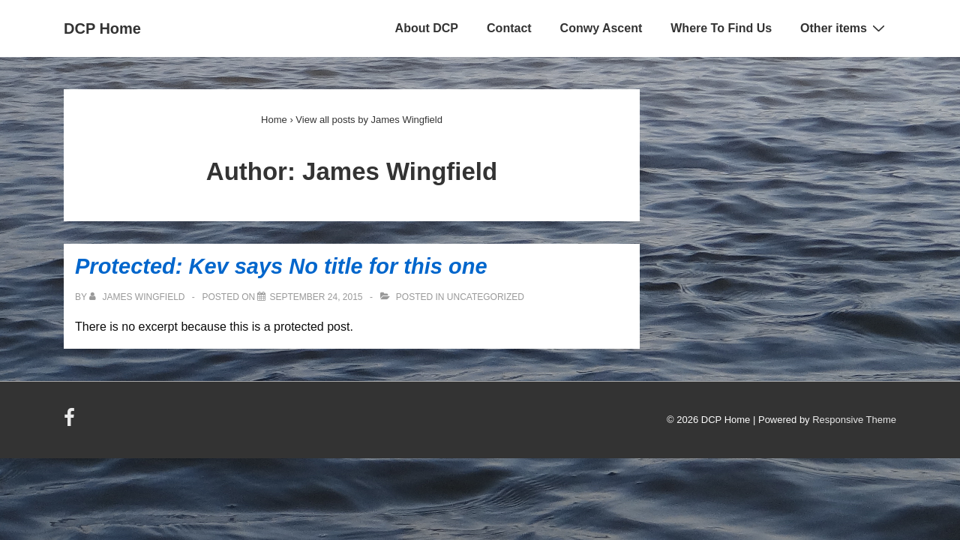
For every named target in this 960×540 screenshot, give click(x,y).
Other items (844, 27)
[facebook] (71, 422)
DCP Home (102, 28)
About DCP (426, 28)
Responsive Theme (854, 419)
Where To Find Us (721, 28)
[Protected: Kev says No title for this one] (315, 297)
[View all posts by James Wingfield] (138, 297)
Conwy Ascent (601, 28)
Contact (509, 28)
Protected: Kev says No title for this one (281, 266)
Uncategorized (485, 297)
